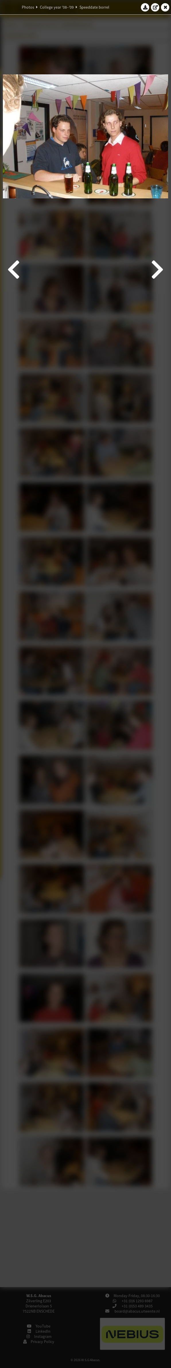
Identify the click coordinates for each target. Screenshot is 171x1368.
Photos (28, 7)
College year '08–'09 (57, 7)
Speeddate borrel (94, 7)
